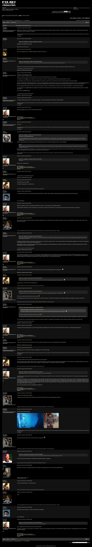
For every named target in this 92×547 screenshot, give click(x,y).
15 (11, 22)
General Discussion (18, 20)
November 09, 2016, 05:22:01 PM (24, 451)
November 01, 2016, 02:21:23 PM (24, 304)
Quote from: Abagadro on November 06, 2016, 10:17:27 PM (30, 371)
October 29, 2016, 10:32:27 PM (24, 107)
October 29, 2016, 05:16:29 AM (24, 58)
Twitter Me (18, 119)
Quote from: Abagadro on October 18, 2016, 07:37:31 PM (30, 41)
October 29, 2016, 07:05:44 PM (24, 97)
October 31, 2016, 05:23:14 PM (24, 179)
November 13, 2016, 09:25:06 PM (24, 465)
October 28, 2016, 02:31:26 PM (24, 49)
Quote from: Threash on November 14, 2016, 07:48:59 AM (30, 522)
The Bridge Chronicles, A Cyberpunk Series (26, 117)
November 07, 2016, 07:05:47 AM (24, 368)
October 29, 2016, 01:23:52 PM (24, 72)
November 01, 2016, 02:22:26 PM (24, 325)
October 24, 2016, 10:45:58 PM (24, 38)
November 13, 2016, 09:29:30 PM (24, 480)
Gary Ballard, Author (20, 118)
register (16, 9)
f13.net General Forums (10, 20)
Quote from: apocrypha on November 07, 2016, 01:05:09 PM (31, 454)
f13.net (3, 20)
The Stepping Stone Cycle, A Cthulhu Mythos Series (27, 167)
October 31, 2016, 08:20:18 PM (24, 203)
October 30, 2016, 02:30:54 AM (24, 131)
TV (22, 20)
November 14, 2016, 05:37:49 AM (24, 492)
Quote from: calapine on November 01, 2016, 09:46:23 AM (30, 278)
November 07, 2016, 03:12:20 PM (24, 409)
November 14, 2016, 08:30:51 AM (24, 519)
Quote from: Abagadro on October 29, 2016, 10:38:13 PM (30, 159)
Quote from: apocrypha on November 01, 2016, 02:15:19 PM (31, 307)
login (13, 9)
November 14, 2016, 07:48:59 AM (24, 507)
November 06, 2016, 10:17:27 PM (24, 347)
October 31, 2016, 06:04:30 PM (24, 191)
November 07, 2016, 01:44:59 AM (24, 357)
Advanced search (25, 15)
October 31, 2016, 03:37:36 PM (24, 171)
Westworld (27, 20)
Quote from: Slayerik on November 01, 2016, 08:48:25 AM (30, 236)
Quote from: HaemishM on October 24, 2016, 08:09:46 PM (30, 61)
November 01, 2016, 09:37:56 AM (24, 252)
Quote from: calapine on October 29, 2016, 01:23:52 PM (30, 134)
